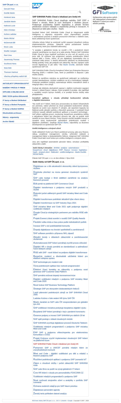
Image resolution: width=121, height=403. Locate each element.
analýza (64, 148)
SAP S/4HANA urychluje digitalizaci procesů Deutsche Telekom (60, 323)
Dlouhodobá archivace (12, 113)
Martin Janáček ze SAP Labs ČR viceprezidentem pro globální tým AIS (60, 303)
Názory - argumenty (11, 117)
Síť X (57, 400)
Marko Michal (9, 38)
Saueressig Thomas (11, 59)
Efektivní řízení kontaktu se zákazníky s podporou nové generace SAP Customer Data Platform (60, 270)
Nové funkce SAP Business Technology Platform (54, 285)
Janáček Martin (10, 21)
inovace (74, 150)
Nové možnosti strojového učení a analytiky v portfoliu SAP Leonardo (60, 381)
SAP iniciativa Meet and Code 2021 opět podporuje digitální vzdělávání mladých (60, 208)
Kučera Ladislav (10, 34)
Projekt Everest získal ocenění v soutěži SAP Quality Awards (59, 218)
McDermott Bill (9, 43)
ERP (61, 150)
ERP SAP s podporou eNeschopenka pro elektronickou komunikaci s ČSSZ (60, 333)
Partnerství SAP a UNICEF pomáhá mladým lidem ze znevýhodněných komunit (60, 349)
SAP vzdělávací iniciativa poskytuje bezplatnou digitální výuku (59, 308)
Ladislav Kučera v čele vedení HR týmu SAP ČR (54, 298)
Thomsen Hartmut (11, 72)
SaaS (35, 152)
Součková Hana (10, 64)
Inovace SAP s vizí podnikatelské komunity (51, 226)
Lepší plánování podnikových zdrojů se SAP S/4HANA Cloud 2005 (60, 293)
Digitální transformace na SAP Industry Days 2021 (54, 203)
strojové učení (44, 152)
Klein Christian (9, 30)
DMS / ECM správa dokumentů (15, 96)
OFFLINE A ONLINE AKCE (13, 92)
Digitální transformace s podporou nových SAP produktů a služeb (60, 188)
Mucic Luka (8, 47)
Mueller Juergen (10, 51)
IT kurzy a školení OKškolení (14, 100)
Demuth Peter (9, 9)
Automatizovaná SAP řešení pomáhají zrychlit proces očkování (60, 243)
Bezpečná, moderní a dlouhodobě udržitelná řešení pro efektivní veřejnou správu (60, 257)
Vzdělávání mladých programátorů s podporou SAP (55, 376)
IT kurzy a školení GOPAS (13, 109)
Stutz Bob (7, 68)
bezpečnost (37, 150)
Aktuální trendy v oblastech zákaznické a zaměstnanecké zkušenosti (60, 238)
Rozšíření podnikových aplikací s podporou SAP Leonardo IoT (59, 359)
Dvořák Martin (9, 13)
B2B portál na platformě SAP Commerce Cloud (53, 184)
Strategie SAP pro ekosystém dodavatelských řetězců (56, 289)
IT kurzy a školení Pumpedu (14, 105)
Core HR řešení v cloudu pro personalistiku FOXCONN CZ (58, 373)
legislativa (83, 150)
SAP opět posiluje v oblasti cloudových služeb (52, 319)
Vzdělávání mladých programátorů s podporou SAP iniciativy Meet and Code (60, 328)
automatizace (74, 148)
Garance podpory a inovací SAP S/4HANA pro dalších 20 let (59, 315)
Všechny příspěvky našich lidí (15, 76)
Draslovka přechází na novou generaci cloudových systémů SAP (60, 173)
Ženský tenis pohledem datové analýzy (50, 393)
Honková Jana (9, 17)
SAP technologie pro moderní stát (47, 262)
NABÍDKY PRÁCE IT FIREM (14, 88)
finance (67, 150)
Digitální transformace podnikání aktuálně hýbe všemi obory (58, 199)
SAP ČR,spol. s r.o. (10, 5)
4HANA (56, 148)
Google (70, 400)
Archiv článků (8, 121)
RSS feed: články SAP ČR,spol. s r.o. (43, 400)
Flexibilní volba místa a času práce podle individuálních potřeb (59, 222)
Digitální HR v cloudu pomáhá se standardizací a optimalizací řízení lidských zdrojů (60, 248)
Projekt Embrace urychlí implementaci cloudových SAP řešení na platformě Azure (60, 339)
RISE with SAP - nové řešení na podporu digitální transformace (60, 252)
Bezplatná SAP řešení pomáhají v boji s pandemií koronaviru (59, 312)
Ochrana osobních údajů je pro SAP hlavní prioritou (55, 386)
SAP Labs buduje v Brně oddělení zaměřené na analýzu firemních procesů (60, 179)
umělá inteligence (67, 152)
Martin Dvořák (68, 65)
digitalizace (53, 150)
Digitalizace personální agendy (46, 390)
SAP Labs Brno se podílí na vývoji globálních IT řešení (56, 369)
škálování (54, 152)
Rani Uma (8, 55)
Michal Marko (63, 123)
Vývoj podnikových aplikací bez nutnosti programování (56, 266)
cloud (45, 150)
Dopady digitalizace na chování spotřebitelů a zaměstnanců (58, 230)
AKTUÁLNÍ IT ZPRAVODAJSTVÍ (16, 84)
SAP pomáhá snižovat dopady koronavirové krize (54, 275)
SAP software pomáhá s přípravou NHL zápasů (53, 233)
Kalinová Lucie (9, 26)
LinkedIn (63, 400)
